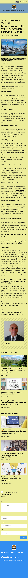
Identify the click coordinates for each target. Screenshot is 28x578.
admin (17, 35)
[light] (18, 2)
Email (2, 522)
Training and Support (7, 295)
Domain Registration (13, 290)
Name (2, 515)
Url (2, 530)
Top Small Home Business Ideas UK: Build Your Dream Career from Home (13, 478)
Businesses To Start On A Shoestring (12, 555)
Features (21, 290)
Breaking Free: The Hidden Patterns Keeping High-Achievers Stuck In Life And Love (13, 402)
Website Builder (5, 297)
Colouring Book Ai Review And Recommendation (12, 393)
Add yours (3, 497)
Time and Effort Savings (20, 293)
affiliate (8, 288)
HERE (9, 283)
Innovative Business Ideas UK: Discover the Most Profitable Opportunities (12, 455)
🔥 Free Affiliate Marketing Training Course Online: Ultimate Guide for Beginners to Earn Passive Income (13, 432)
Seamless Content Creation (8, 292)
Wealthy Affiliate (5, 95)
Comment (4, 502)
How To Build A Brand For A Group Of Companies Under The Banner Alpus (13, 370)
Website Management (16, 297)
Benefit (13, 288)
